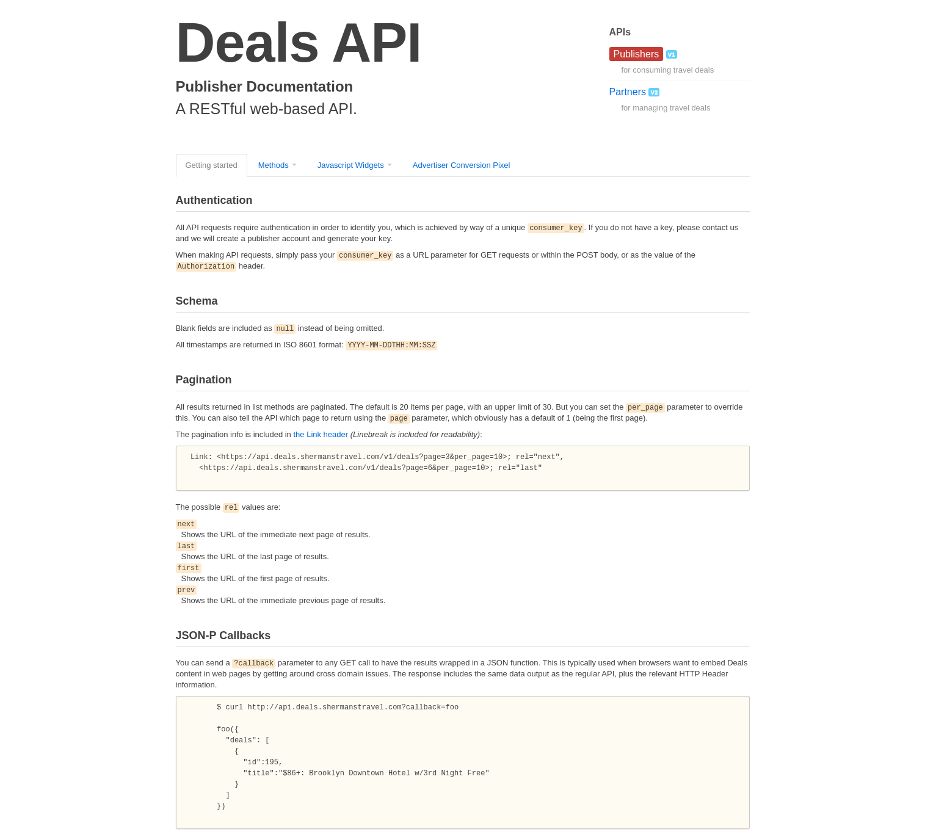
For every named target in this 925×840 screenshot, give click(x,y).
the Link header (320, 434)
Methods (273, 165)
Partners (634, 92)
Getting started (212, 165)
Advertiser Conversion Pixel (461, 165)
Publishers (636, 54)
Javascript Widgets (350, 165)
